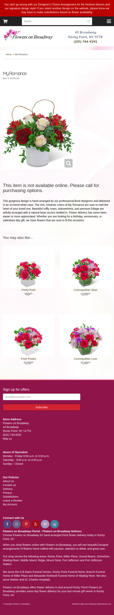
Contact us (9, 485)
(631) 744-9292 (85, 41)
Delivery (8, 488)
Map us (7, 438)
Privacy (7, 492)
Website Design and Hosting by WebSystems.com (91, 604)
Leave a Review (12, 500)
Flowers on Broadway (28, 35)
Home (9, 54)
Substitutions (10, 496)
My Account (10, 504)
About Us (8, 481)
